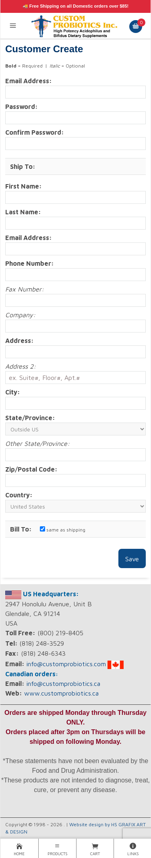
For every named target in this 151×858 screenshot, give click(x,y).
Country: (19, 495)
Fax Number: (24, 289)
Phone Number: (29, 263)
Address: (19, 340)
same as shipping (62, 530)
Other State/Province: (37, 443)
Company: (20, 314)
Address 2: (20, 366)
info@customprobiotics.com (66, 663)
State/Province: (30, 417)
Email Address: (28, 80)
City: (12, 392)
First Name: (23, 186)
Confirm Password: (34, 132)
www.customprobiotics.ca (61, 693)
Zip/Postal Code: (31, 469)
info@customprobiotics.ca (63, 683)
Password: (21, 106)
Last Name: (23, 212)
